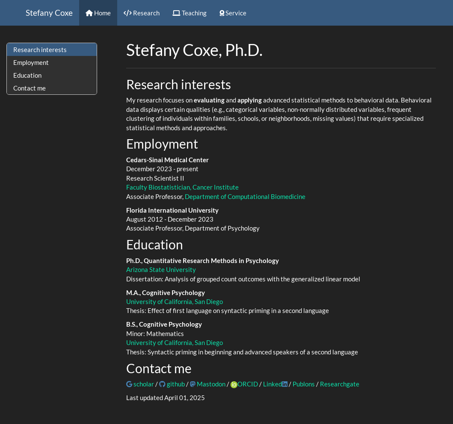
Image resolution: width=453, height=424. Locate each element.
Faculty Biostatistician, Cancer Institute (182, 187)
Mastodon (207, 384)
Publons (304, 384)
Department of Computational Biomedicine (245, 196)
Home (98, 13)
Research (142, 13)
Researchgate (339, 384)
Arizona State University (161, 269)
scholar (140, 384)
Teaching (189, 13)
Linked (275, 384)
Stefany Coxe (49, 13)
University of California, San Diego (174, 301)
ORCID (247, 384)
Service (232, 13)
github (172, 384)
